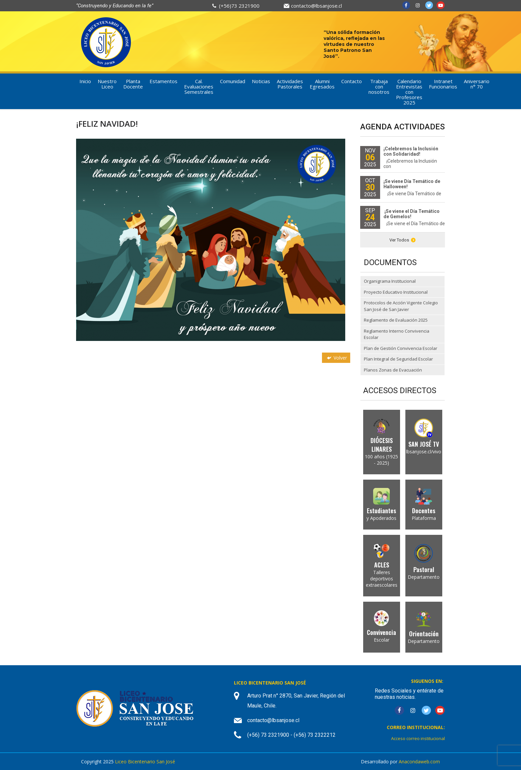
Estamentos (163, 81)
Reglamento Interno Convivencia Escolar (396, 334)
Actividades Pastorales (290, 84)
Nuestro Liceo (107, 84)
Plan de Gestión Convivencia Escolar (400, 348)
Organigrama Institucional (390, 281)
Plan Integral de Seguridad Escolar (398, 359)
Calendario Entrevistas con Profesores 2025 (409, 92)
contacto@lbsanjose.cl (316, 5)
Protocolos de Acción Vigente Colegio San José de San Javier (401, 306)
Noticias (261, 81)
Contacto (351, 81)
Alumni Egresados (322, 84)
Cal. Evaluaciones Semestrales (198, 86)
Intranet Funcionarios (443, 84)
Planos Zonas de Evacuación (393, 370)
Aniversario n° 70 (476, 84)
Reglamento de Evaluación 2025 (396, 320)
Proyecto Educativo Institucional (396, 292)
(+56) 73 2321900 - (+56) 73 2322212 (291, 735)
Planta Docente (133, 84)
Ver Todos (402, 239)
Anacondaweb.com (419, 761)
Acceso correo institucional (418, 738)
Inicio (85, 81)
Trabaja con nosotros (378, 86)
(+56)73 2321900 (239, 5)
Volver (336, 358)
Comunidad (232, 81)
